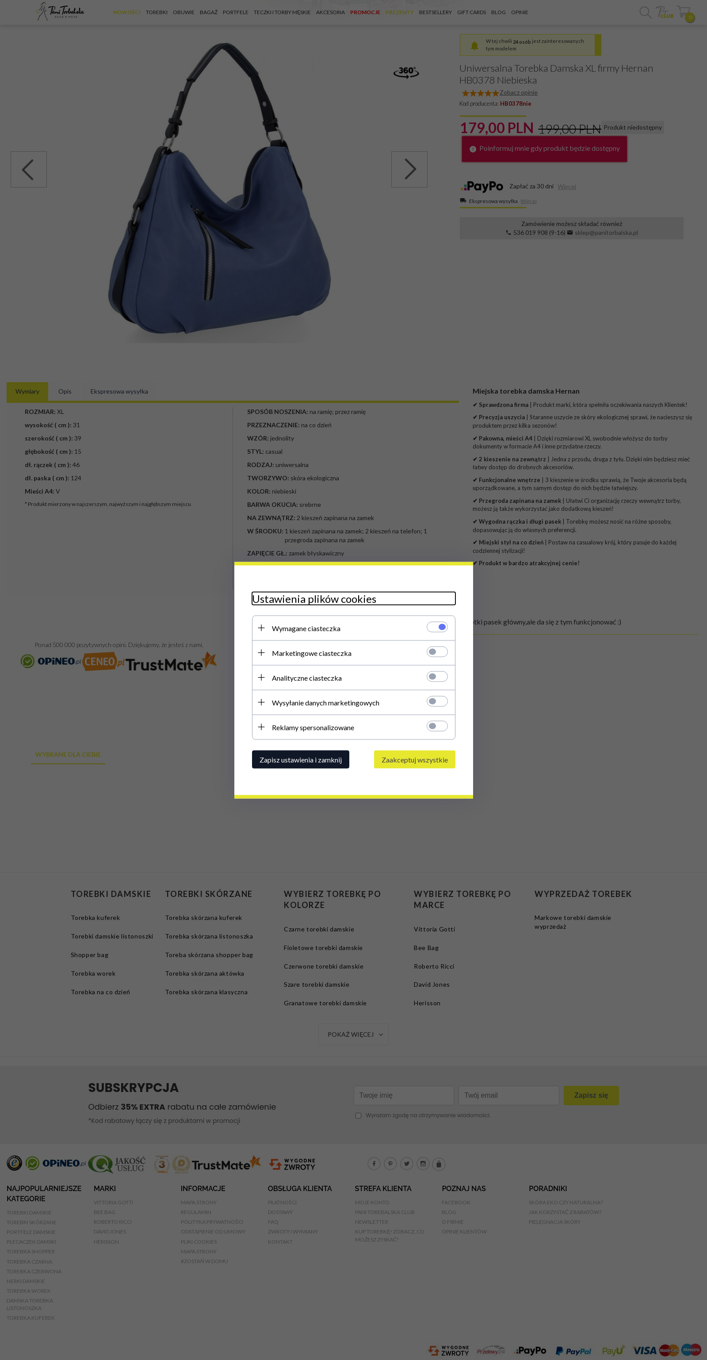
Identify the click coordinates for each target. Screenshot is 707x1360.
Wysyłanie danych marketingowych (325, 702)
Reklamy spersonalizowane (313, 727)
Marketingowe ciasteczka (312, 652)
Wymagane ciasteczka (306, 628)
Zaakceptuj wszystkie (415, 759)
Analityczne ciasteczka (307, 677)
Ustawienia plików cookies (314, 598)
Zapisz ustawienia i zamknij (301, 759)
